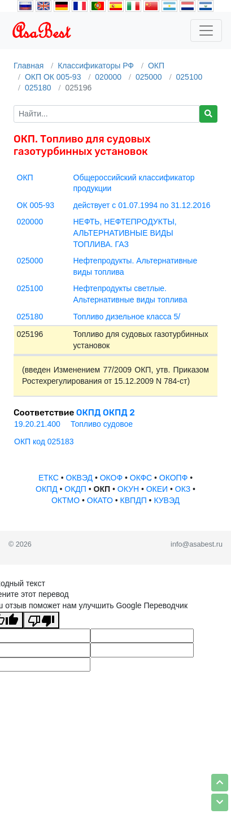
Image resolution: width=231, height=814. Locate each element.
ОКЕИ (157, 488)
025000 (149, 76)
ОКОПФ (173, 477)
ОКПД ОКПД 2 (105, 413)
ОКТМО (65, 500)
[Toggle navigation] (206, 30)
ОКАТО (100, 500)
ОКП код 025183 (44, 441)
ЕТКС (48, 477)
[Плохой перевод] (41, 620)
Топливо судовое (102, 423)
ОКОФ (111, 477)
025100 (189, 76)
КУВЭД (167, 500)
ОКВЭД (79, 477)
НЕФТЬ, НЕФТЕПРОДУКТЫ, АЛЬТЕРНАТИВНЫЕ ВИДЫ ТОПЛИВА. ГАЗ (125, 232)
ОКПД (47, 488)
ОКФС (141, 477)
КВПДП (133, 500)
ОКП (156, 65)
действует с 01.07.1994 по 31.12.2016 (142, 205)
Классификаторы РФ (96, 65)
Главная (28, 65)
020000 (108, 76)
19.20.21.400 (37, 423)
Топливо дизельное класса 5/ (127, 316)
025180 (38, 87)
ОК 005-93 (36, 205)
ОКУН (128, 488)
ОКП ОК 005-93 (53, 76)
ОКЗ (182, 488)
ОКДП (75, 488)
